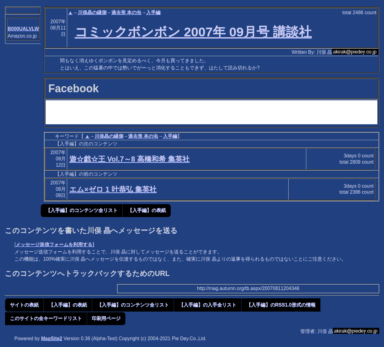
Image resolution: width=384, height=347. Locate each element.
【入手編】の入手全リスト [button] (207, 304)
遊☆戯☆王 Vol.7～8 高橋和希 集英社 (129, 159)
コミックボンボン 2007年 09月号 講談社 (193, 32)
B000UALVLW (23, 28)
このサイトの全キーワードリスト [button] (46, 318)
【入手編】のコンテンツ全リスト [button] (82, 210)
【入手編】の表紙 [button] (147, 210)
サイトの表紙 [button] (24, 304)
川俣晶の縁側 (92, 12)
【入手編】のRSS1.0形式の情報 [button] (281, 304)
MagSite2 (51, 338)
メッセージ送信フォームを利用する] (55, 244)
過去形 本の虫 (126, 12)
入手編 (153, 12)
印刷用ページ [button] (106, 318)
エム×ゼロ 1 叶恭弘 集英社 (113, 189)
